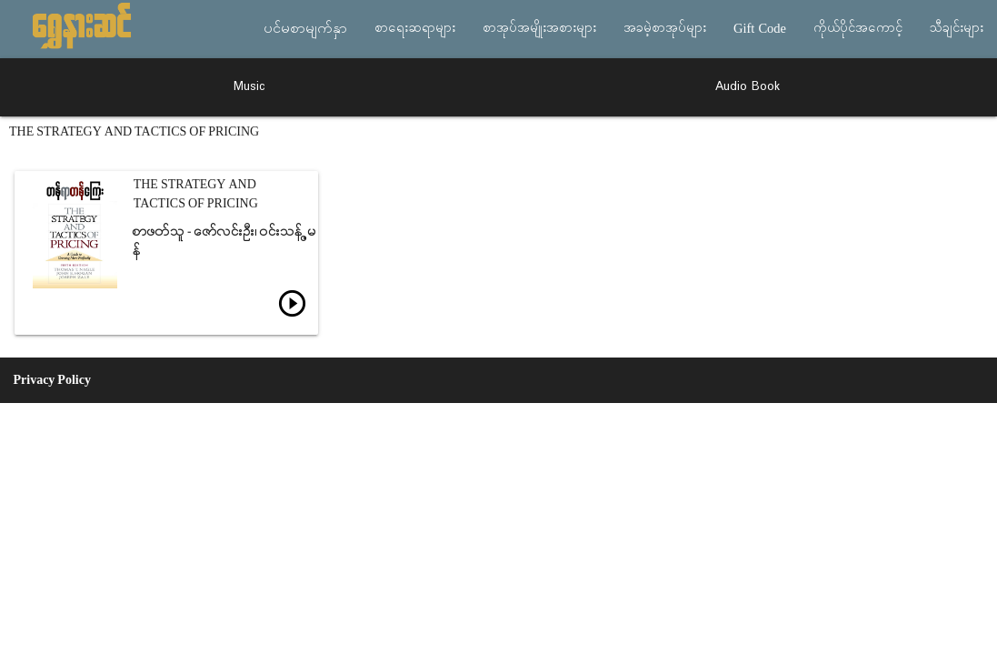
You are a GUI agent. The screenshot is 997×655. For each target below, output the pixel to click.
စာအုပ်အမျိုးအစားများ (539, 28)
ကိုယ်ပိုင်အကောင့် (857, 28)
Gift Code (759, 29)
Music (249, 86)
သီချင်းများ (956, 28)
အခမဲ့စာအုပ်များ (664, 28)
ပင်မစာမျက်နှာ (305, 29)
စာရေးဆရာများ (414, 28)
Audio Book (747, 86)
